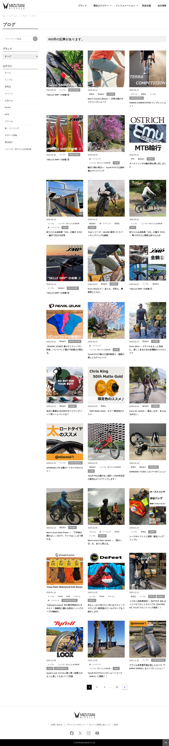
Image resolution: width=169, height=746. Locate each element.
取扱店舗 (146, 5)
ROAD (8, 107)
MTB (7, 114)
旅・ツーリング (12, 128)
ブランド (82, 5)
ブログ (24, 16)
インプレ (9, 80)
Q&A (116, 725)
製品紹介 (9, 142)
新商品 (8, 86)
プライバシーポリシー (75, 725)
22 (117, 687)
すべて (8, 73)
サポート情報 (11, 135)
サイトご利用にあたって (99, 725)
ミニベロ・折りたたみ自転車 (18, 149)
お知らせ (9, 100)
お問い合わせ (56, 725)
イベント (9, 93)
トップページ (11, 16)
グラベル (9, 121)
